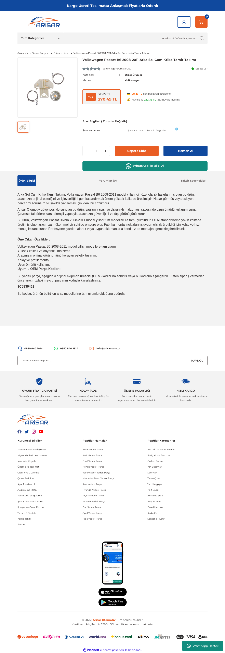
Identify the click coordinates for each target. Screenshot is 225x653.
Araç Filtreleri (154, 501)
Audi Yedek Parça (92, 455)
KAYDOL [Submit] (197, 360)
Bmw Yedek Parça (92, 449)
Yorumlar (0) (108, 180)
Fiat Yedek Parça (91, 507)
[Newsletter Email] (112, 360)
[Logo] (44, 21)
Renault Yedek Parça (93, 501)
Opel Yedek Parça (92, 512)
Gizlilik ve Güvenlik (28, 472)
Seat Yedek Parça (92, 484)
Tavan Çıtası (153, 478)
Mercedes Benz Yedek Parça (98, 478)
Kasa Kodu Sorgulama (29, 495)
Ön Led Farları (155, 461)
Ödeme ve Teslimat (28, 466)
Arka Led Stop (155, 495)
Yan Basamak (154, 466)
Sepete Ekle (137, 151)
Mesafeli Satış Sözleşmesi (31, 449)
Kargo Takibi (24, 518)
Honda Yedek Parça (93, 466)
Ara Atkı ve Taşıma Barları (161, 449)
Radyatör (152, 512)
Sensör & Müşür (155, 518)
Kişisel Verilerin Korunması (32, 455)
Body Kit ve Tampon (158, 455)
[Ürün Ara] (135, 38)
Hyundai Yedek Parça (94, 489)
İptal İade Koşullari (27, 461)
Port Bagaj (153, 489)
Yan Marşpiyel (154, 484)
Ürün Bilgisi (27, 180)
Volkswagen (133, 80)
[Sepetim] (201, 22)
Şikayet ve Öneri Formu (30, 507)
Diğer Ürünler (134, 74)
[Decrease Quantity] (87, 151)
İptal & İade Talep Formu (30, 501)
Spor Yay (152, 472)
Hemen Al (185, 151)
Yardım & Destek (26, 512)
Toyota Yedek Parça (93, 495)
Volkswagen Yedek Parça (96, 472)
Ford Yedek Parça (92, 461)
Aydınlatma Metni (27, 489)
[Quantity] (96, 151)
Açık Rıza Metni (26, 484)
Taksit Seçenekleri (193, 180)
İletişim (21, 524)
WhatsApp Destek (203, 646)
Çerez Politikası (26, 478)
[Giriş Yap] (184, 21)
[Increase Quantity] (106, 151)
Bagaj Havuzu (155, 507)
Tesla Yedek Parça (92, 518)
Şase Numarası (91, 130)
